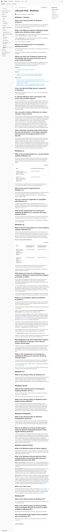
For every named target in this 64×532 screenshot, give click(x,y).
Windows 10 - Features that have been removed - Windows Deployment (29, 75)
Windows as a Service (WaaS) (26, 318)
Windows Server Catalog (23, 476)
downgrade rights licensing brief (20, 121)
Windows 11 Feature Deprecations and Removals (25, 69)
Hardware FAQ (17, 520)
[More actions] (48, 7)
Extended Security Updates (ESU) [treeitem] (7, 28)
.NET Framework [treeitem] (5, 40)
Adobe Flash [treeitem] (5, 21)
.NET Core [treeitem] (4, 38)
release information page (24, 319)
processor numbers (43, 488)
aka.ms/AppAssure (22, 207)
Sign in (62, 1)
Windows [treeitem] (4, 47)
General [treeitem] (4, 18)
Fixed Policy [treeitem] (5, 30)
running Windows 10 (33, 195)
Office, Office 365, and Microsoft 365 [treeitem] (6, 43)
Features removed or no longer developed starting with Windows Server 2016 (30, 85)
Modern (31, 24)
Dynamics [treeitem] (4, 25)
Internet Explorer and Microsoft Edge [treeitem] (7, 35)
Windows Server (54, 14)
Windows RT (54, 18)
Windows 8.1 (54, 13)
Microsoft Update (18, 439)
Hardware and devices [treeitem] (6, 32)
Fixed (41, 24)
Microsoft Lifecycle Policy (22, 7)
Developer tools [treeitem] (5, 23)
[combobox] (6, 9)
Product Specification (44, 490)
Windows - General (55, 9)
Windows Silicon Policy (55, 17)
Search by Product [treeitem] (5, 12)
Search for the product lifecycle (20, 26)
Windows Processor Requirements (32, 327)
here (21, 14)
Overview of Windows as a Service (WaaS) (24, 367)
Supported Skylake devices (30, 462)
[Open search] (59, 1)
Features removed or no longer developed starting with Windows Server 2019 (30, 84)
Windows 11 (54, 10)
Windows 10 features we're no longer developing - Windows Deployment (30, 74)
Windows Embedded (55, 15)
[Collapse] (12, 7)
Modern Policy (31, 92)
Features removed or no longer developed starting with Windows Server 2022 (30, 79)
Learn (16, 7)
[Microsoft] (1, 1)
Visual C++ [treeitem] (4, 45)
